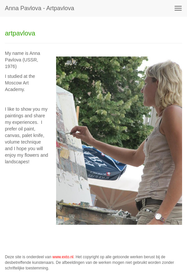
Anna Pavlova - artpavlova (39, 8)
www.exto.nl (62, 257)
